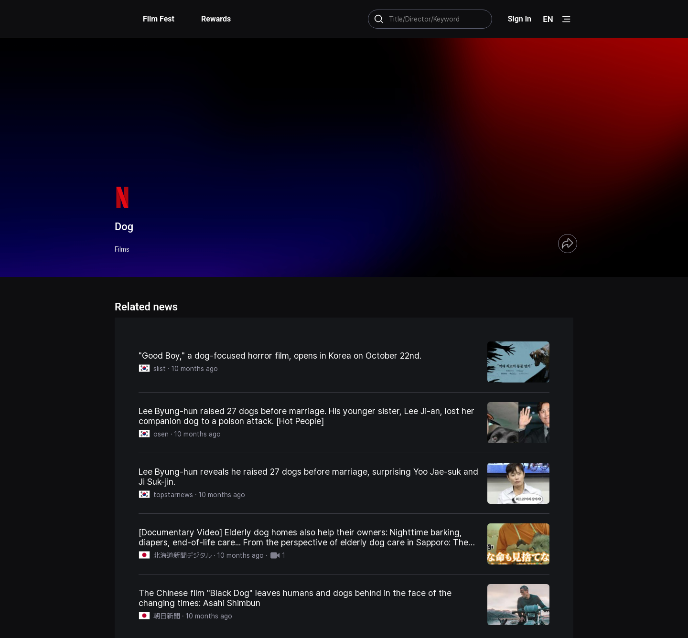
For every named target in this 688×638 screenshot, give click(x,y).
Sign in (519, 18)
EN (548, 19)
